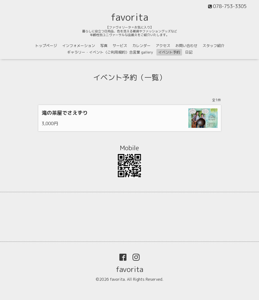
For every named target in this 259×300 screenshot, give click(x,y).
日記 (188, 52)
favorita (129, 17)
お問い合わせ (186, 45)
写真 (103, 45)
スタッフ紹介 (213, 45)
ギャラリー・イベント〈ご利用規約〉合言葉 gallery (110, 52)
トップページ (46, 45)
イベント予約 (169, 52)
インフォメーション (78, 45)
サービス (120, 45)
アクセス (163, 45)
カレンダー (141, 45)
